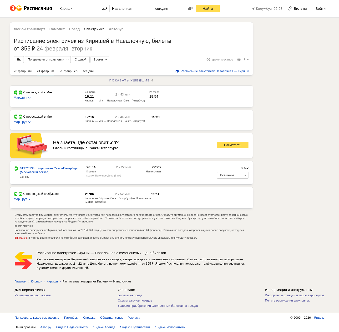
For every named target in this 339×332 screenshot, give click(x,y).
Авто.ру (45, 327)
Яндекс (319, 317)
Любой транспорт (29, 29)
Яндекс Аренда (104, 327)
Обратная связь (111, 317)
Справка (89, 317)
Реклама (134, 317)
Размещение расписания (33, 295)
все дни (88, 71)
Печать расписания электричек (287, 300)
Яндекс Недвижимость (72, 327)
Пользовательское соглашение (37, 317)
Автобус (116, 29)
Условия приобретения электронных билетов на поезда (158, 305)
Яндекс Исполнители (170, 327)
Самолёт (57, 29)
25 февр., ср (68, 71)
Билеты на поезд (130, 295)
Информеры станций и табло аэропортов (294, 295)
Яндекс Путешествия (135, 327)
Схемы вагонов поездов (135, 300)
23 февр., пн (23, 71)
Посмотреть (232, 145)
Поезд (74, 29)
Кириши (91, 171)
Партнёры (71, 317)
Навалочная (153, 171)
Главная (20, 281)
